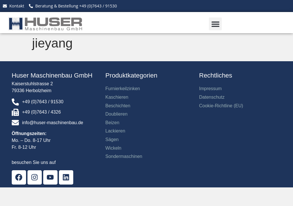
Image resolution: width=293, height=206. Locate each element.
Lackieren (115, 130)
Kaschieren (116, 97)
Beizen (112, 122)
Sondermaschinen (123, 156)
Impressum (210, 88)
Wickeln (113, 148)
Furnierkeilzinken (122, 88)
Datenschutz (212, 97)
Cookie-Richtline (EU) (221, 105)
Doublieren (116, 114)
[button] (215, 23)
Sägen (111, 139)
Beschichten (117, 105)
